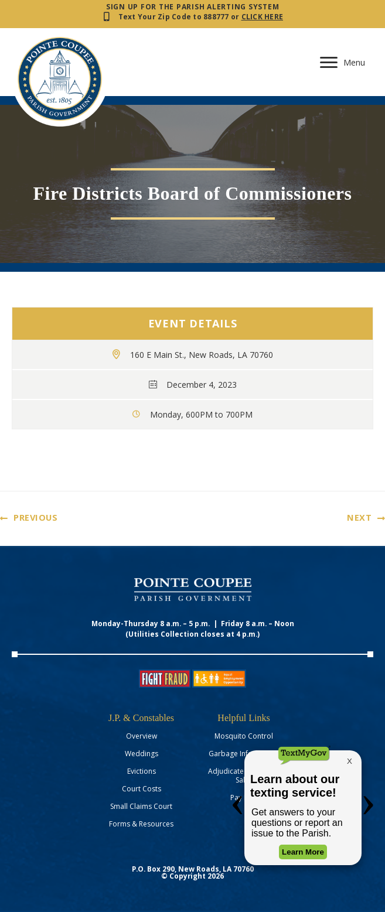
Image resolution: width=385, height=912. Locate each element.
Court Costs (141, 789)
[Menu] (346, 63)
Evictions (141, 771)
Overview (141, 736)
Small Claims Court (141, 806)
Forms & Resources (141, 824)
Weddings (141, 754)
